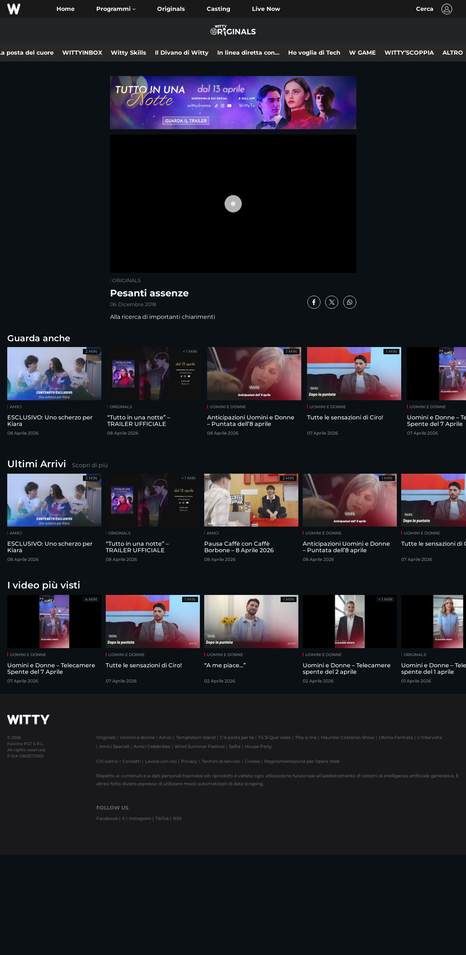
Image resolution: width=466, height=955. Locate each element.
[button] (115, 9)
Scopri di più (90, 465)
